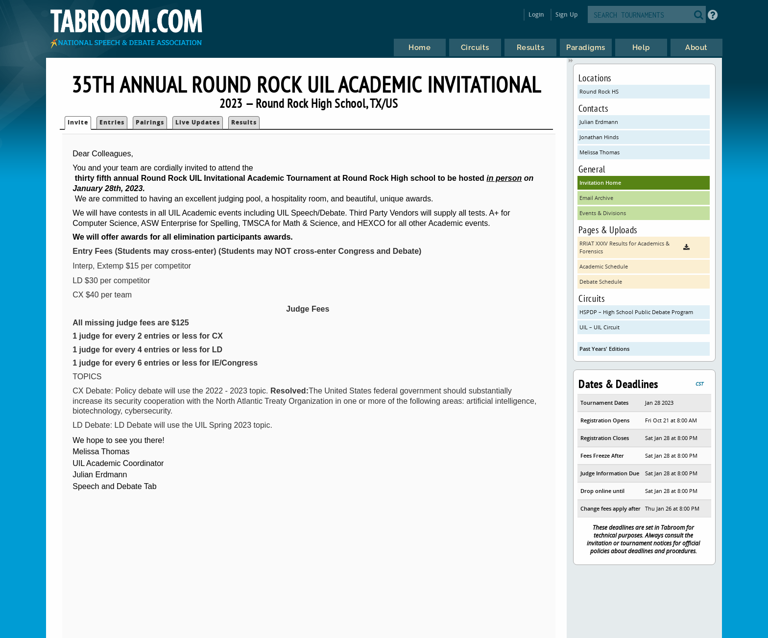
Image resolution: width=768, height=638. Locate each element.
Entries (111, 122)
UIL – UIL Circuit (599, 327)
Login (536, 14)
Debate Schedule (600, 281)
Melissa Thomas (599, 152)
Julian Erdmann (598, 121)
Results (244, 122)
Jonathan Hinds (599, 137)
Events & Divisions (602, 213)
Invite (78, 122)
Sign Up (566, 14)
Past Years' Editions (604, 348)
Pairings (150, 122)
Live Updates (197, 122)
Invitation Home (600, 182)
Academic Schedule (603, 266)
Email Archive (596, 197)
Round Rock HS (599, 91)
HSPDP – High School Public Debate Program (636, 312)
